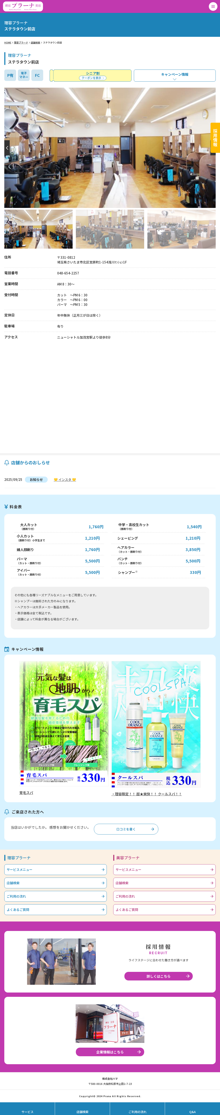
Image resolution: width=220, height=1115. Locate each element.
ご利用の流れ (16, 896)
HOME (7, 42)
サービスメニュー (19, 869)
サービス (27, 1112)
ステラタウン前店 (52, 42)
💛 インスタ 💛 (65, 479)
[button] (6, 147)
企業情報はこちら (110, 1052)
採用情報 (215, 138)
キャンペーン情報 (174, 74)
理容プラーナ (21, 42)
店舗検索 (35, 42)
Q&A (192, 1112)
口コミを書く (126, 829)
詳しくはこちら (159, 976)
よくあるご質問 (18, 909)
